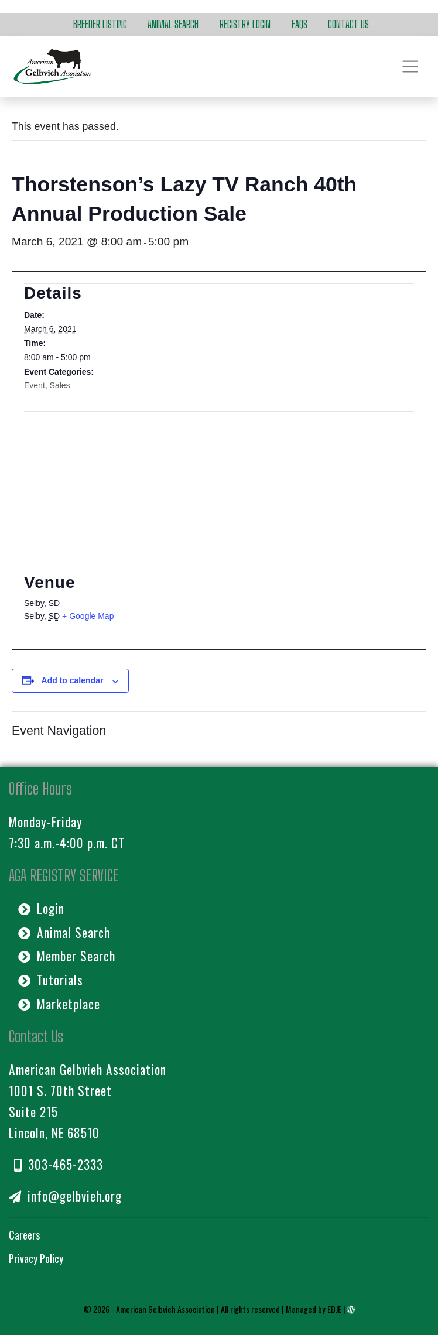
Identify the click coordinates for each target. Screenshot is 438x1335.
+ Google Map (88, 616)
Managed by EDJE (313, 1309)
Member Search (66, 956)
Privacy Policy (36, 1258)
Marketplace (59, 1004)
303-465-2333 (58, 1164)
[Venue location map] (219, 482)
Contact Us (348, 24)
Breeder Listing (100, 24)
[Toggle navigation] (409, 66)
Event (34, 385)
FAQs (299, 24)
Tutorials (50, 980)
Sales (60, 385)
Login (41, 908)
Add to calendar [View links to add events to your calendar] (73, 680)
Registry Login (245, 24)
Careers (24, 1234)
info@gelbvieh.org (65, 1196)
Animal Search (173, 24)
